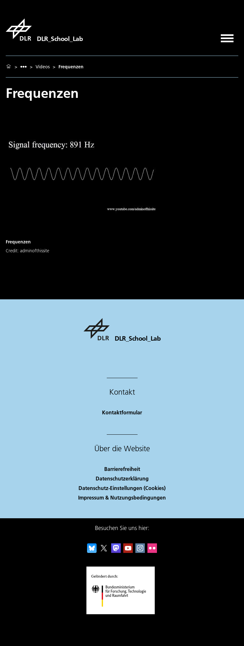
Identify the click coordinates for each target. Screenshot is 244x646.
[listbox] (23, 67)
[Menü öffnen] (227, 36)
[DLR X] (104, 550)
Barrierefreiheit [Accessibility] (122, 469)
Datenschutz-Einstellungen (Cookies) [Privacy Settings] (122, 488)
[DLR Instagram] (140, 550)
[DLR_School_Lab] (44, 29)
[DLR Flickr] (152, 550)
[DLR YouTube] (128, 550)
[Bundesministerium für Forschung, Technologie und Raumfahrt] (122, 612)
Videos (43, 67)
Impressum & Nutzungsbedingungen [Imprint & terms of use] (122, 497)
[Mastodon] (116, 550)
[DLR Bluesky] (92, 550)
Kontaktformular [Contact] (122, 412)
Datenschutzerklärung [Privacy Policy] (122, 478)
